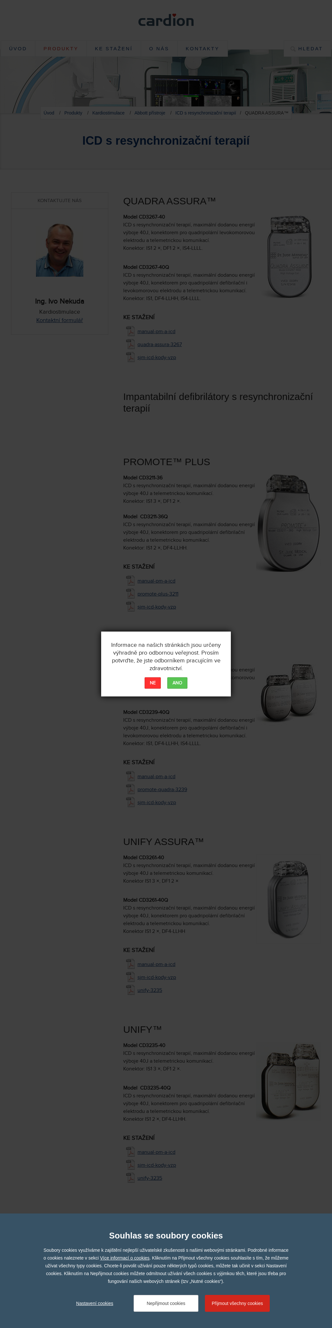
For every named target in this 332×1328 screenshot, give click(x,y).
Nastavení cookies (94, 1303)
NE (153, 683)
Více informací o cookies (125, 1258)
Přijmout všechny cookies (237, 1303)
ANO (177, 683)
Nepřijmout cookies (166, 1303)
